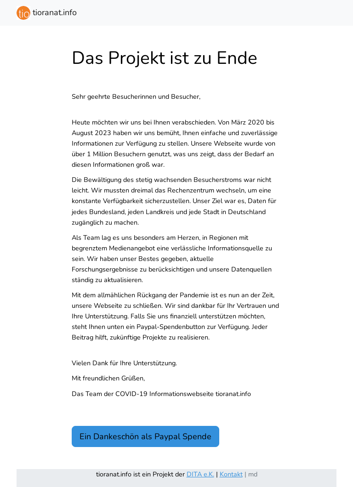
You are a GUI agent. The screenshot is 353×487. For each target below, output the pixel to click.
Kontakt (231, 474)
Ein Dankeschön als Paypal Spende (145, 436)
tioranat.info (47, 13)
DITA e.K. (200, 474)
